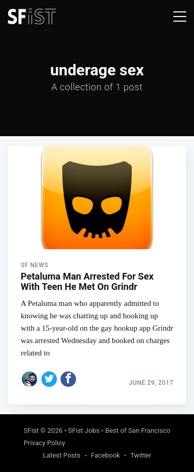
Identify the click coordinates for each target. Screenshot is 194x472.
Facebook (105, 455)
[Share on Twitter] (49, 379)
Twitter (140, 455)
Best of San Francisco (137, 430)
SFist (31, 430)
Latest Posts (62, 455)
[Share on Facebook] (68, 379)
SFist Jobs (84, 430)
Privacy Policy (44, 443)
